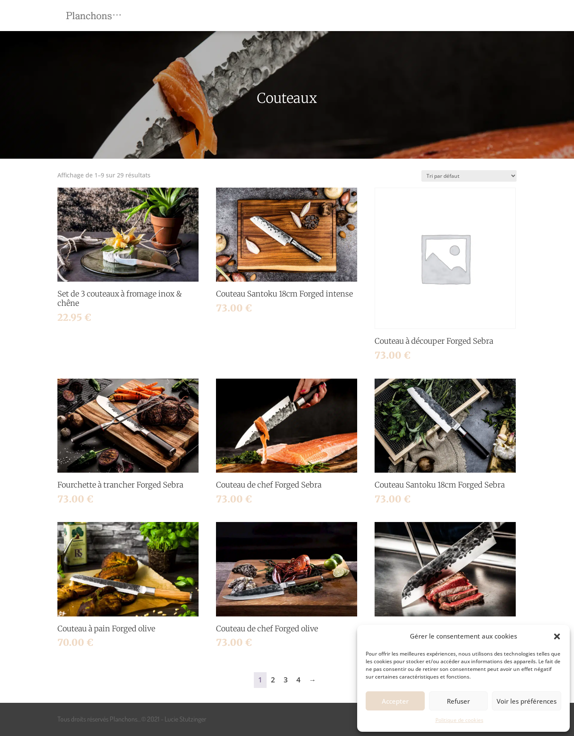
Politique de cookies (459, 720)
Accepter (395, 701)
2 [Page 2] (273, 680)
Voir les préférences (527, 701)
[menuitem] (219, 15)
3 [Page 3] (286, 680)
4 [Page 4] (298, 680)
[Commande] (469, 176)
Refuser (458, 701)
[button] (557, 636)
